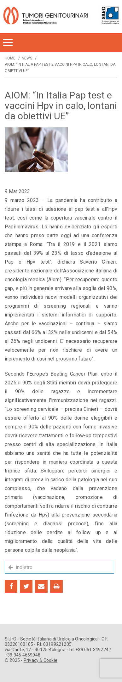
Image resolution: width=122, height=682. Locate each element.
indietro (24, 567)
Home (10, 58)
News (27, 58)
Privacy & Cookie (40, 660)
